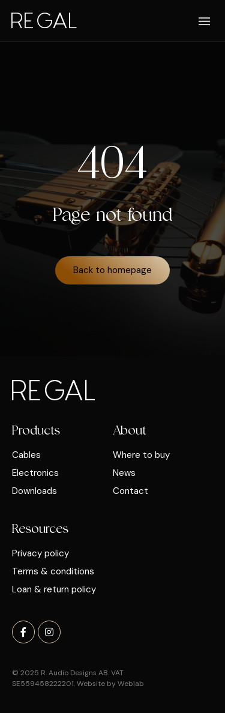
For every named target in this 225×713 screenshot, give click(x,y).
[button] (205, 22)
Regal (44, 19)
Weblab (131, 683)
